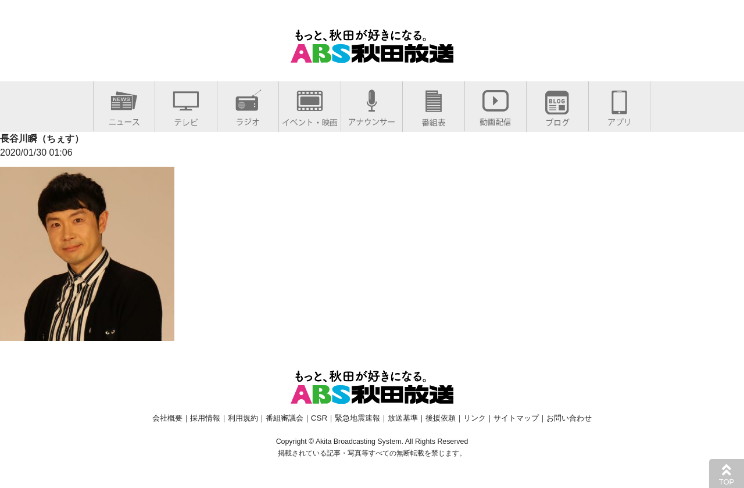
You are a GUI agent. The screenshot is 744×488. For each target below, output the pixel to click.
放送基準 (403, 418)
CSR (319, 418)
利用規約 (243, 418)
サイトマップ (516, 418)
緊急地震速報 (357, 418)
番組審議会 (284, 418)
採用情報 (205, 418)
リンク (474, 418)
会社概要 (167, 418)
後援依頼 (440, 418)
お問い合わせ (569, 418)
